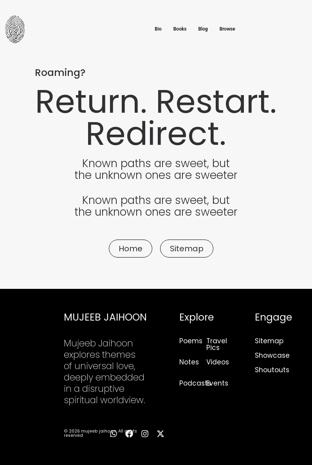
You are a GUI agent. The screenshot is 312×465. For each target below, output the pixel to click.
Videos (217, 362)
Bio (158, 29)
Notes (189, 362)
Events (217, 383)
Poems (190, 341)
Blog (202, 29)
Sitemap (269, 341)
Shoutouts (272, 370)
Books (180, 29)
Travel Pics (216, 344)
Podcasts (195, 383)
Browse (227, 29)
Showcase (272, 355)
